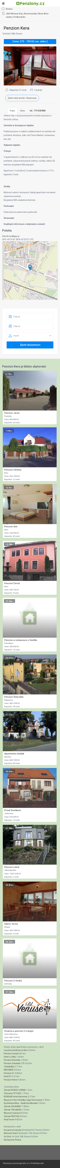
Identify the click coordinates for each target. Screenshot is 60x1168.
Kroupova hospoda (12, 1130)
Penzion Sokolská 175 (14, 1063)
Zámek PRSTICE (11, 1116)
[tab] (37, 111)
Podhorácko (19, 17)
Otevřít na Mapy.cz (10, 236)
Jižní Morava (12, 13)
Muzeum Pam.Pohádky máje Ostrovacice (23, 1100)
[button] (30, 267)
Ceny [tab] (22, 110)
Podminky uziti (37, 1163)
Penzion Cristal (11, 1053)
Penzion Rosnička (12, 1060)
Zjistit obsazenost (30, 344)
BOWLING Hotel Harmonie (15, 1096)
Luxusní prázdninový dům (16, 1050)
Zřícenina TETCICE (12, 1093)
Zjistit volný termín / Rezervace (22, 98)
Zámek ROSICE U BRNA (15, 1090)
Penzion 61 (9, 1073)
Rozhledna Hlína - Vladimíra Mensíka (21, 1103)
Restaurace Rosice (12, 1140)
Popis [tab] (12, 110)
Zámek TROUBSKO (13, 1110)
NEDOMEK (8, 1070)
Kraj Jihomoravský (28, 13)
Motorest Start (11, 1133)
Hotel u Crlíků (10, 1057)
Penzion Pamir (11, 1080)
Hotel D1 (8, 1076)
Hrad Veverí (9, 1119)
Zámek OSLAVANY (12, 1106)
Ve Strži (7, 1136)
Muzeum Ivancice (12, 1113)
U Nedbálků (9, 1066)
